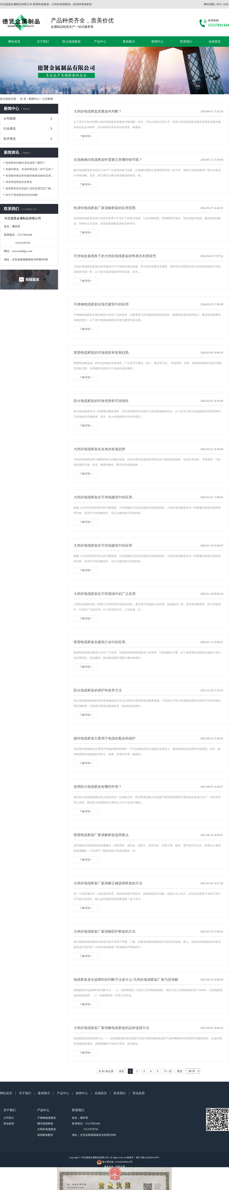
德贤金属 (120, 1166)
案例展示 (129, 41)
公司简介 (8, 1117)
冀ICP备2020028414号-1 (148, 1157)
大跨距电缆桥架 (46, 1129)
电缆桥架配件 (45, 1135)
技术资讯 (9, 138)
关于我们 (43, 41)
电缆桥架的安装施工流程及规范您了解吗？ (30, 188)
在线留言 (215, 41)
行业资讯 (9, 128)
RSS (218, 4)
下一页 (168, 1071)
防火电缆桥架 (71, 41)
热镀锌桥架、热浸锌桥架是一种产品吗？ (30, 169)
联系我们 (186, 41)
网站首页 (14, 41)
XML (226, 4)
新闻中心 (157, 41)
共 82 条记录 (106, 1071)
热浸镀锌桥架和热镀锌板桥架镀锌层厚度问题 (30, 175)
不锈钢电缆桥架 (46, 1117)
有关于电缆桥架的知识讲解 (22, 194)
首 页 (23, 99)
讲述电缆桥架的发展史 (19, 182)
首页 (121, 1071)
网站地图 (209, 4)
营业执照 (138, 1093)
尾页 (179, 1071)
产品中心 (100, 41)
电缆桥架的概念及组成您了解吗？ (26, 162)
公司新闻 (47, 99)
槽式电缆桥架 (45, 1123)
